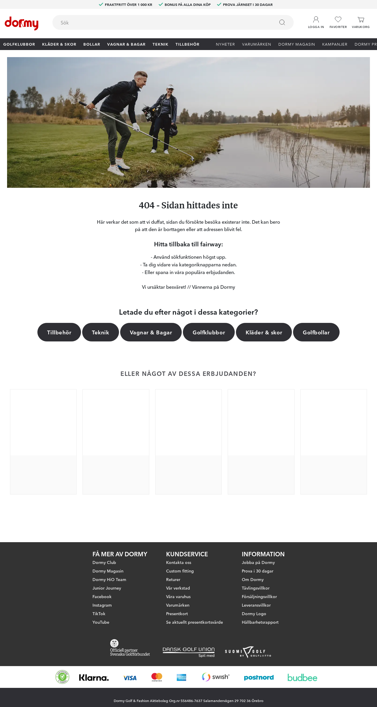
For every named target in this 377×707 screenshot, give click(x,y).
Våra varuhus (178, 596)
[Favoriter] (338, 22)
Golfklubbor (19, 44)
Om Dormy (253, 579)
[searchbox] (159, 22)
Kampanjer (335, 44)
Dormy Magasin (296, 44)
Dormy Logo (254, 613)
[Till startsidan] (21, 23)
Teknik (160, 44)
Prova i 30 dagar (257, 571)
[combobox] (173, 22)
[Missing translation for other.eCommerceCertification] (62, 677)
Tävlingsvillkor (255, 588)
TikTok (98, 613)
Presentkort (177, 613)
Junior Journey (106, 588)
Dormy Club (104, 562)
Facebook (102, 596)
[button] (316, 20)
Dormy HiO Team (109, 579)
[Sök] (282, 22)
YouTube (100, 622)
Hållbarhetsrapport (260, 622)
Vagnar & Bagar (126, 44)
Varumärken (256, 44)
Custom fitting (180, 571)
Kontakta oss (178, 562)
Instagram (102, 605)
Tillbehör (187, 44)
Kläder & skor (59, 44)
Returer (173, 579)
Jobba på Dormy (258, 562)
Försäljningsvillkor (259, 596)
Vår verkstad (178, 588)
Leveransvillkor (256, 605)
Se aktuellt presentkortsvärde (194, 622)
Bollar (91, 44)
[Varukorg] (361, 22)
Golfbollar (316, 332)
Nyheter (225, 44)
